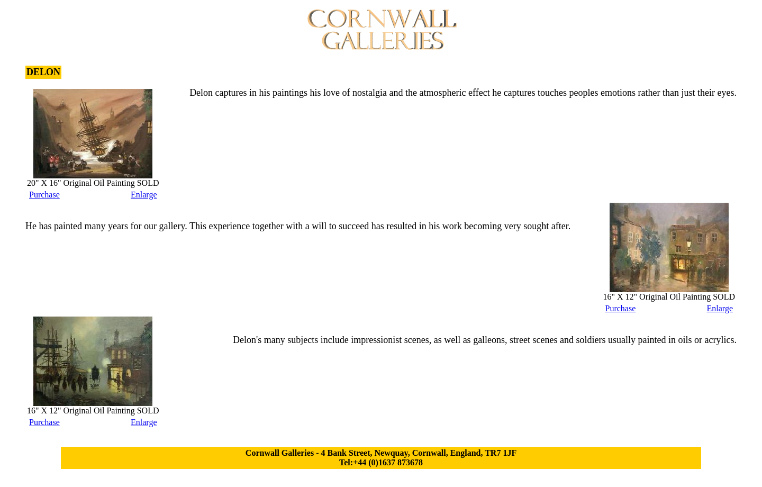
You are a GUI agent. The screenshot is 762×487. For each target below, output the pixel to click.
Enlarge (144, 194)
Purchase (44, 194)
